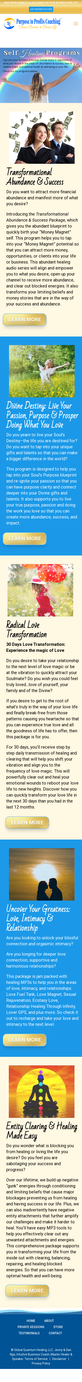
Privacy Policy (41, 1363)
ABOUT (49, 1320)
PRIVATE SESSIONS (31, 1327)
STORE (58, 1327)
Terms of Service (36, 1359)
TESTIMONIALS (29, 1333)
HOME (31, 1320)
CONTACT (55, 1333)
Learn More (24, 320)
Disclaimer (59, 1359)
